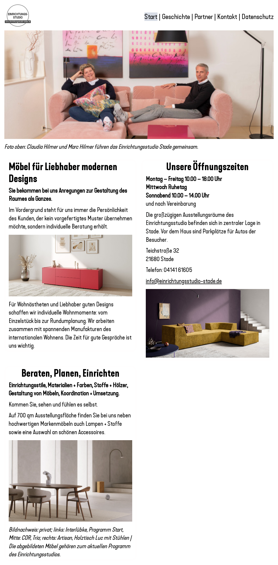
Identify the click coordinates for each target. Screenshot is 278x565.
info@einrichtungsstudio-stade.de (184, 281)
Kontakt (227, 16)
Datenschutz (258, 16)
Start (150, 16)
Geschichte (176, 16)
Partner (204, 16)
